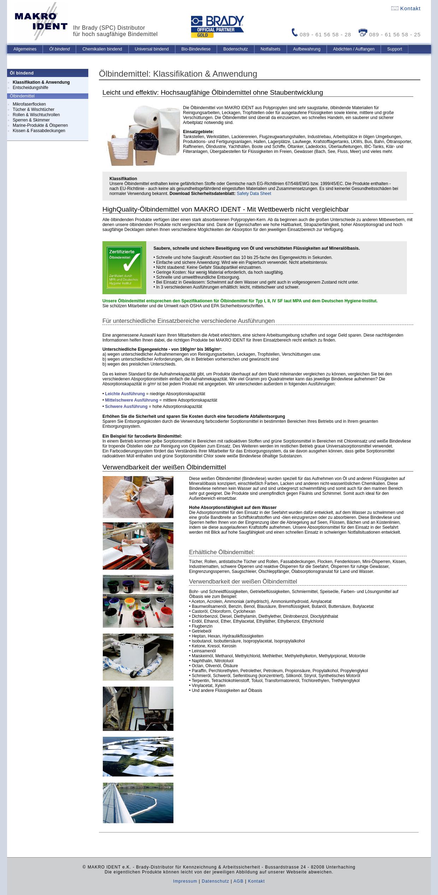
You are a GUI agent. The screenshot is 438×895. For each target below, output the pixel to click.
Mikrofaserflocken (29, 104)
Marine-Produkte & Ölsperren (40, 125)
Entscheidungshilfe (30, 87)
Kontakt (406, 8)
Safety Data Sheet (254, 193)
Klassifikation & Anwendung (41, 82)
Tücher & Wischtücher (33, 109)
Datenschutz (215, 881)
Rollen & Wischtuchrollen (36, 114)
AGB (238, 881)
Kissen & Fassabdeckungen (39, 130)
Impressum (185, 881)
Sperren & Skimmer (31, 120)
